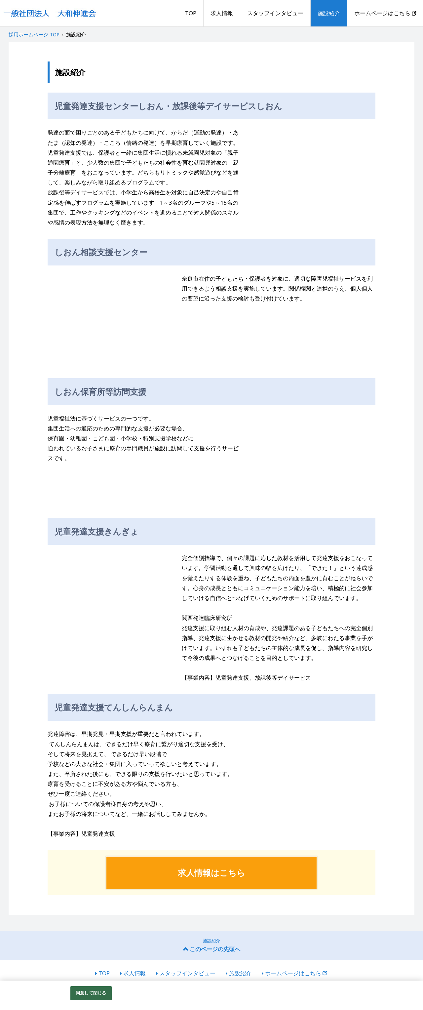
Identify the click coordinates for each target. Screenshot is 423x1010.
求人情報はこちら (211, 872)
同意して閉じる (91, 993)
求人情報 (222, 13)
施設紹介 (329, 13)
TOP (190, 13)
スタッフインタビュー (275, 13)
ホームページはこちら (385, 13)
